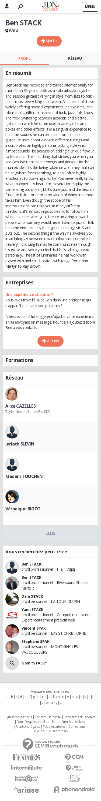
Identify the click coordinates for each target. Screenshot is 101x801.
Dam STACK (32, 596)
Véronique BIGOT (23, 509)
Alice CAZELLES (20, 406)
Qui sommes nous (19, 717)
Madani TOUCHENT (25, 476)
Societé (90, 717)
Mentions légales (28, 727)
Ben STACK (31, 564)
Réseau (75, 58)
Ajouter (52, 40)
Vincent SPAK (34, 628)
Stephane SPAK (36, 641)
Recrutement (73, 717)
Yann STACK (32, 609)
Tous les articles (54, 727)
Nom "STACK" (34, 663)
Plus (50, 532)
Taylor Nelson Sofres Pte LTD (27, 411)
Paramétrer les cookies (68, 722)
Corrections (76, 727)
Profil (24, 58)
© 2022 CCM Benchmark (50, 731)
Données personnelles (33, 722)
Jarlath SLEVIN (19, 444)
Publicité (55, 717)
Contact (40, 717)
